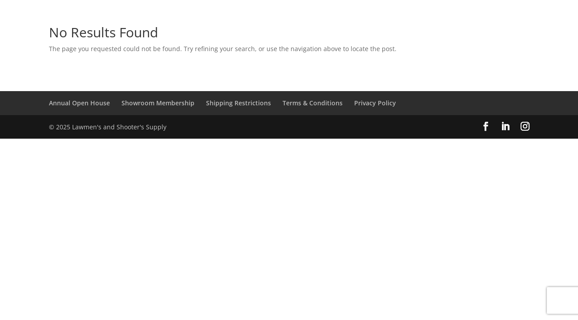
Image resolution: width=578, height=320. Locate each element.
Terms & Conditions (313, 103)
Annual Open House (79, 103)
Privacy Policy (375, 103)
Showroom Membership (157, 103)
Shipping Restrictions (238, 103)
